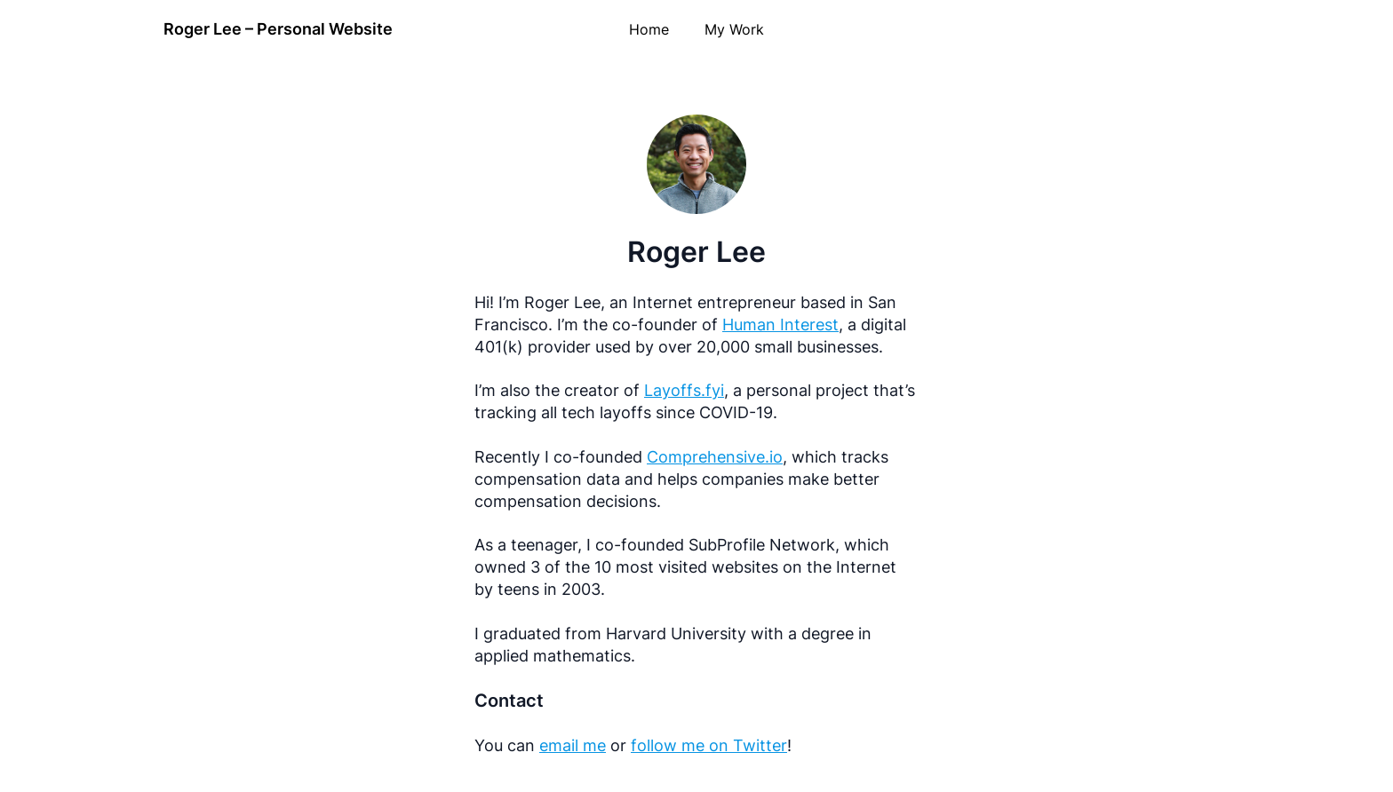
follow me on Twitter (709, 745)
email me (572, 745)
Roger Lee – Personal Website (278, 29)
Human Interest (780, 324)
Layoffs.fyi (684, 390)
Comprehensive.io (715, 456)
